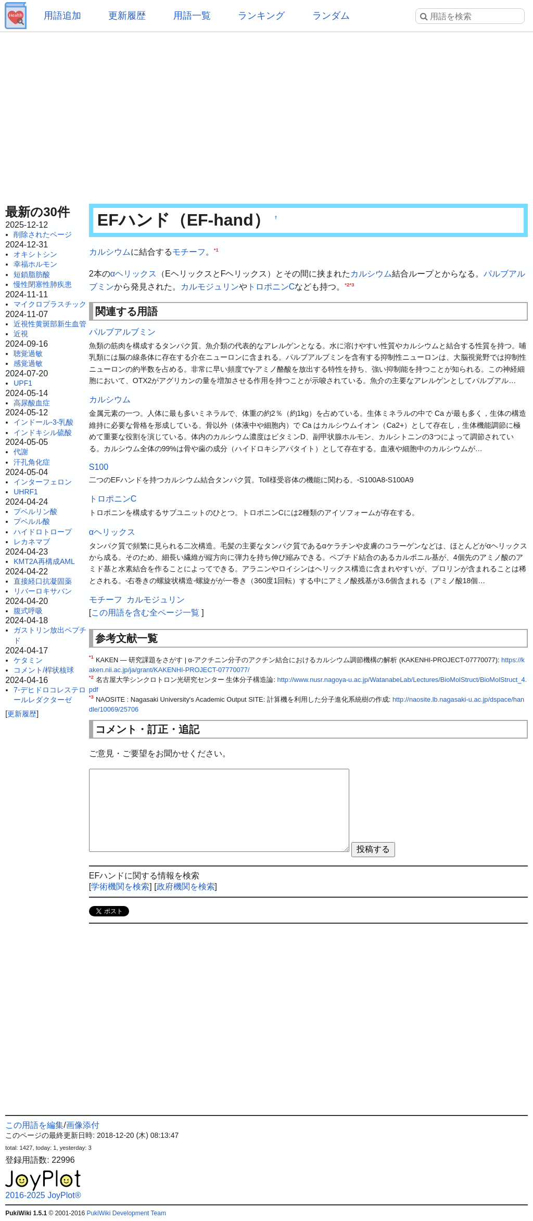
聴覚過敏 (28, 353)
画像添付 (82, 1125)
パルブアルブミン (122, 331)
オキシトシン (35, 254)
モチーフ (189, 251)
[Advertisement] (266, 114)
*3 (351, 284)
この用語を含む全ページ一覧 (145, 612)
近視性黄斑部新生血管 (50, 324)
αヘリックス (133, 273)
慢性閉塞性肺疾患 (43, 284)
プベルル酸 (32, 521)
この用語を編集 (34, 1125)
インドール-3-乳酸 (43, 422)
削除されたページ (43, 234)
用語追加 (62, 15)
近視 (21, 334)
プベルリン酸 (35, 511)
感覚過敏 (28, 363)
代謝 (21, 452)
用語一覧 (192, 15)
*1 (216, 250)
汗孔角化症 (32, 462)
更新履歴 (127, 15)
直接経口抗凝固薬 (43, 581)
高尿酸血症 (32, 403)
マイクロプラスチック (50, 304)
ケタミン (28, 660)
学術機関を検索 (120, 886)
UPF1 (23, 383)
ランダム (331, 15)
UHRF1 (26, 492)
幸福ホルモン (35, 264)
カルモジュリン (210, 286)
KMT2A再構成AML (44, 561)
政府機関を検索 (186, 886)
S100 (98, 467)
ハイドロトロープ (43, 532)
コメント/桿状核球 (44, 670)
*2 (347, 284)
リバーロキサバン (43, 591)
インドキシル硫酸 (43, 432)
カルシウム (110, 251)
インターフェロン (43, 482)
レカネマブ (32, 541)
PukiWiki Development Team (126, 1213)
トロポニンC (271, 286)
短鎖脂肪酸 (32, 274)
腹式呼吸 (28, 611)
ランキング (261, 15)
